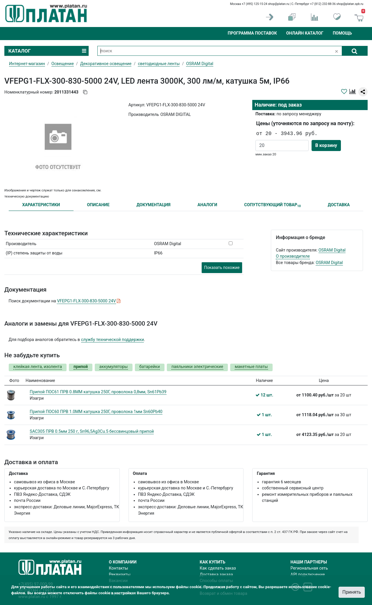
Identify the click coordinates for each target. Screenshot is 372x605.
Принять (351, 592)
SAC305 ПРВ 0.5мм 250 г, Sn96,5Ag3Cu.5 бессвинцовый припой (92, 431)
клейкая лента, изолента (37, 366)
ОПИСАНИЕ (98, 204)
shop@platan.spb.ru (350, 4)
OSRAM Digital (332, 250)
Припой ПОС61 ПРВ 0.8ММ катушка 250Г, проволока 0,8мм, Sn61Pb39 (98, 391)
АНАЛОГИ (207, 204)
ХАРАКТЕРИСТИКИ (41, 204)
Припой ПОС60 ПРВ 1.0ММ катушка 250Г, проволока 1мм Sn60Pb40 (96, 411)
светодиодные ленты (159, 63)
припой (81, 366)
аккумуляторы (113, 366)
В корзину (326, 145)
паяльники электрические (197, 366)
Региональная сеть (309, 568)
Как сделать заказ (218, 568)
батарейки (150, 366)
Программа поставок (252, 33)
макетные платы (251, 366)
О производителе (293, 256)
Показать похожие (221, 267)
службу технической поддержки (112, 339)
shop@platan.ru (278, 4)
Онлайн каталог (304, 33)
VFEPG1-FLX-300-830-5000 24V (86, 301)
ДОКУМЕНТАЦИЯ (154, 204)
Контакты (118, 568)
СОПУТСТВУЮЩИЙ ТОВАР (272, 205)
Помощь (342, 33)
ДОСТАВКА (339, 204)
